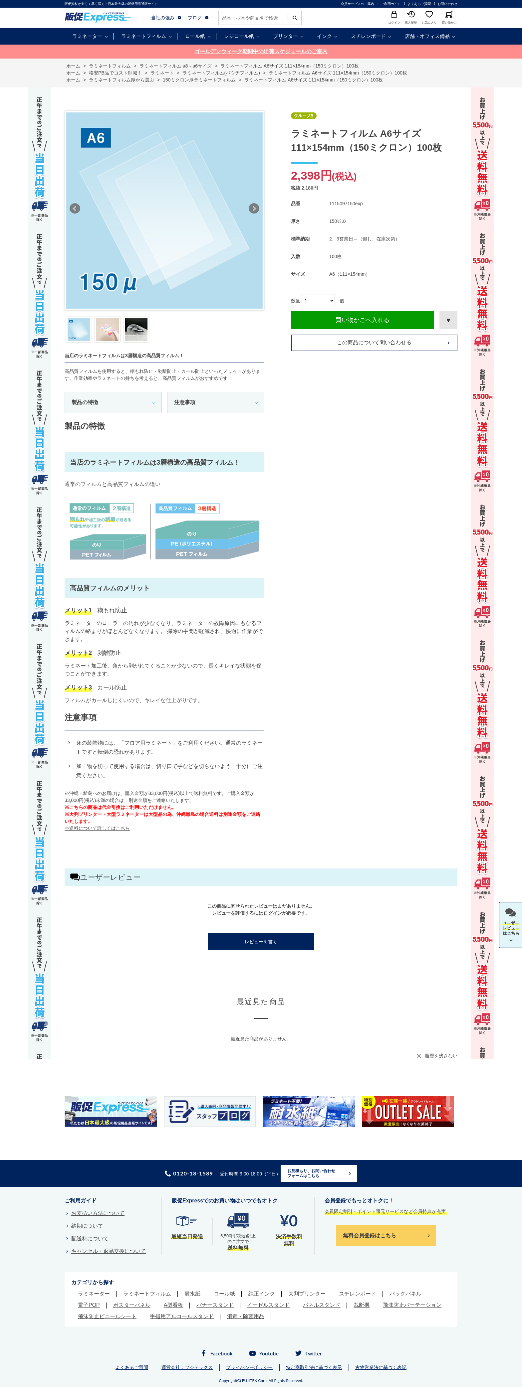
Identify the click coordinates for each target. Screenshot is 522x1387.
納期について (87, 1226)
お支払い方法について (98, 1213)
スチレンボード (368, 36)
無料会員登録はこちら (369, 1235)
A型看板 (173, 1305)
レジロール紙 (239, 36)
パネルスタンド (321, 1305)
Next (254, 208)
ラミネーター (87, 36)
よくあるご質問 (419, 4)
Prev (75, 208)
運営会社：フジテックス (187, 1367)
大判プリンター (307, 1294)
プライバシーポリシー (249, 1367)
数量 (295, 300)
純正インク (261, 1294)
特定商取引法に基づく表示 (314, 1367)
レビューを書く (261, 941)
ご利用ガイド (391, 4)
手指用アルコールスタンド (182, 1316)
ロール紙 (195, 36)
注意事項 (184, 402)
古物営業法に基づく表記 (380, 1367)
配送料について (90, 1238)
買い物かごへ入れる (363, 320)
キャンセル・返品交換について (108, 1251)
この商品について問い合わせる (374, 342)
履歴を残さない (441, 1055)
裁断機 (362, 1305)
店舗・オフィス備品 (427, 36)
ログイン (272, 913)
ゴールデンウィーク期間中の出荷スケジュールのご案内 (261, 51)
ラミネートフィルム (143, 36)
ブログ (195, 17)
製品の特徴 (85, 402)
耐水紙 (192, 1294)
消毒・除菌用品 (245, 1316)
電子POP (89, 1305)
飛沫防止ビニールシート (107, 1316)
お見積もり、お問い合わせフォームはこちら (311, 1173)
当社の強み (162, 17)
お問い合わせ (447, 4)
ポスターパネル (131, 1305)
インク (324, 36)
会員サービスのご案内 (357, 4)
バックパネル (405, 1294)
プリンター (285, 36)
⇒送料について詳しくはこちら (97, 828)
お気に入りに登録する (448, 320)
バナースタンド (215, 1305)
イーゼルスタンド (268, 1305)
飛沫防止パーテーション (412, 1305)
